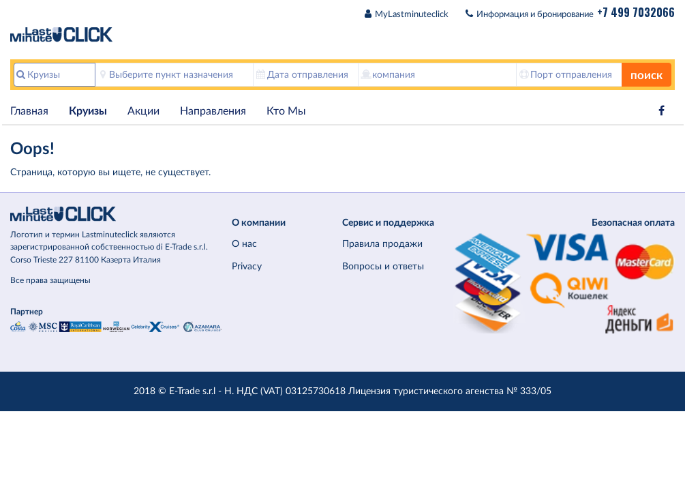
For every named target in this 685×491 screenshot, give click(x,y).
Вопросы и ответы (383, 266)
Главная (29, 111)
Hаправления (213, 111)
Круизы (88, 111)
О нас (244, 244)
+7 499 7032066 (636, 12)
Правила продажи (382, 244)
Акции (143, 111)
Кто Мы (286, 111)
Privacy (247, 266)
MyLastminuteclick (411, 14)
